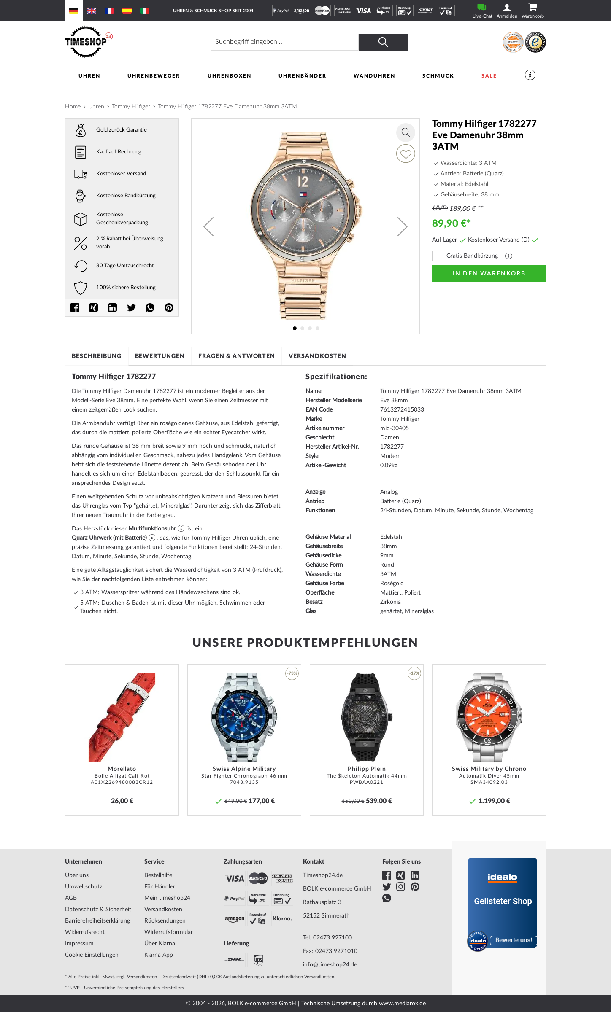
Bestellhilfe (158, 875)
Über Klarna (159, 944)
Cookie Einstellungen (92, 955)
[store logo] (123, 42)
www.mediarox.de (402, 1004)
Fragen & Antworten (237, 356)
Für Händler (159, 887)
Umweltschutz (83, 887)
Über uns (77, 875)
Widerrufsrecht (85, 932)
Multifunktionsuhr (152, 529)
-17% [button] (414, 673)
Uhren (96, 107)
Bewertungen (160, 356)
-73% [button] (292, 673)
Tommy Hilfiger (131, 107)
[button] (208, 226)
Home (73, 107)
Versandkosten (318, 356)
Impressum (79, 944)
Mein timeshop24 (167, 898)
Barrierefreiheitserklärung (97, 921)
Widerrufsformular (168, 932)
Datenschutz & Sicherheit (98, 909)
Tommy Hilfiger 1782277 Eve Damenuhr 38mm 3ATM (227, 107)
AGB (71, 898)
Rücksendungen (165, 921)
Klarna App (158, 955)
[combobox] (286, 42)
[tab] (96, 356)
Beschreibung (97, 356)
